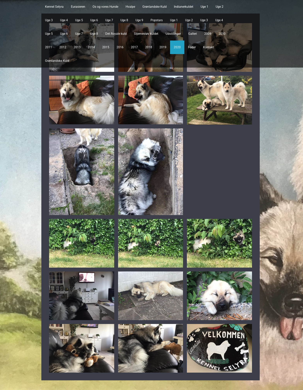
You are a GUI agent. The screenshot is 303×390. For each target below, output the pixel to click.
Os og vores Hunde (105, 6)
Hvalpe (130, 6)
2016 (120, 47)
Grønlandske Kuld (154, 6)
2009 (207, 34)
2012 (62, 47)
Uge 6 (94, 20)
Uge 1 (204, 6)
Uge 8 (124, 20)
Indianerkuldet (183, 6)
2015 (105, 47)
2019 (162, 47)
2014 (91, 47)
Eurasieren (78, 6)
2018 (148, 47)
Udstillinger (173, 34)
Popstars (157, 20)
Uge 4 (64, 20)
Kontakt (208, 47)
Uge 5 (79, 20)
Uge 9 (139, 20)
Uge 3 (49, 20)
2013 (77, 47)
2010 (222, 34)
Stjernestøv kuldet (146, 34)
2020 (177, 47)
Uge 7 (109, 20)
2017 (134, 47)
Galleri (192, 34)
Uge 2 (219, 6)
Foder (192, 47)
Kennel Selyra (54, 6)
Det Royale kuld (116, 34)
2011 (48, 47)
